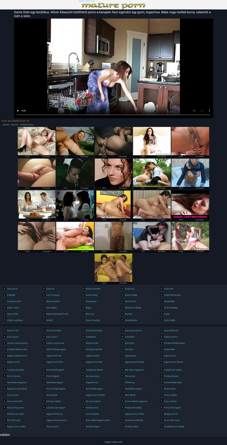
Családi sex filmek (94, 370)
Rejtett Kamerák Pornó (57, 314)
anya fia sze (13, 330)
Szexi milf (168, 289)
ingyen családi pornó (17, 355)
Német (49, 320)
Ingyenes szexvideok (17, 389)
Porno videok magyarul (136, 401)
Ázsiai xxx (129, 289)
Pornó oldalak (92, 414)
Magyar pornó (171, 414)
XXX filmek (130, 395)
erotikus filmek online (17, 349)
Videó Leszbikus (15, 320)
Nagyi (88, 307)
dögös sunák (92, 343)
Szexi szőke (12, 314)
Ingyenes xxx (92, 382)
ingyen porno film (94, 362)
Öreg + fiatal (13, 307)
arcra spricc (13, 337)
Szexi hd (14, 125)
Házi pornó (12, 289)
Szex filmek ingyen (55, 370)
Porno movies (13, 376)
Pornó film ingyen (172, 407)
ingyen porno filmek (173, 362)
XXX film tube (13, 420)
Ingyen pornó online (134, 414)
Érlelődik (11, 295)
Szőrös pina (170, 389)
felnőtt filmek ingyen (56, 349)
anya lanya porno (133, 330)
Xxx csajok (51, 307)
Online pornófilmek (134, 420)
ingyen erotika (92, 355)
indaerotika (169, 349)
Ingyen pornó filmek (95, 395)
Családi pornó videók (174, 426)
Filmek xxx (130, 382)
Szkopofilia (169, 301)
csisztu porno (170, 337)
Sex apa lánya (92, 376)
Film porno (130, 376)
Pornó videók (170, 395)
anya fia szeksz (53, 330)
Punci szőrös (170, 401)
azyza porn (51, 337)
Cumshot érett (14, 301)
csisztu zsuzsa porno (17, 343)
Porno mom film (15, 401)
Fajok (166, 314)
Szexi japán (91, 301)
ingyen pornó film (54, 362)
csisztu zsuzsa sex (55, 343)
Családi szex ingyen (55, 407)
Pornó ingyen (52, 376)
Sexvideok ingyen (54, 382)
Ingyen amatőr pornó (56, 420)
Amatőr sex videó (15, 414)
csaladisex (91, 337)
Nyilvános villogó (133, 307)
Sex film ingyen (93, 426)
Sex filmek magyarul (17, 382)
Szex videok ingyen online (98, 420)
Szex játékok (131, 320)
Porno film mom (172, 420)
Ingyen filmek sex (54, 414)
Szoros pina (13, 395)
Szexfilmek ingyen (133, 389)
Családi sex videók (173, 370)
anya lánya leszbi (94, 330)
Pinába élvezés (171, 376)
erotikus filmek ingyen (174, 343)
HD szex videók (53, 401)
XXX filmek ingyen (94, 389)
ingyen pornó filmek (134, 362)
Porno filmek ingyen (55, 389)
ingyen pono (170, 355)
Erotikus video (132, 426)
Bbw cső (90, 314)
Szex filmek (51, 395)
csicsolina (129, 337)
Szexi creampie (93, 320)
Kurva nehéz (92, 295)
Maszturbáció (53, 301)
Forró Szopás (52, 295)
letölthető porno (27, 125)
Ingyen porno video (16, 426)
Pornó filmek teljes (173, 382)
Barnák (6, 125)
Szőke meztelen (93, 289)
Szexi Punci (130, 301)
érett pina (129, 343)
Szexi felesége (171, 307)
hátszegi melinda (94, 349)
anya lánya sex (171, 330)
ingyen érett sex (54, 355)
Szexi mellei (169, 320)
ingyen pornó (13, 362)
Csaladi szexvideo (15, 370)
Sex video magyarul (134, 370)
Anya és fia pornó (15, 407)
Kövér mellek (131, 295)
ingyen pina (130, 355)
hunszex (129, 349)
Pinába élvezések (133, 407)
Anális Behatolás (172, 295)
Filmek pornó (92, 407)
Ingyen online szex (86, 1)
